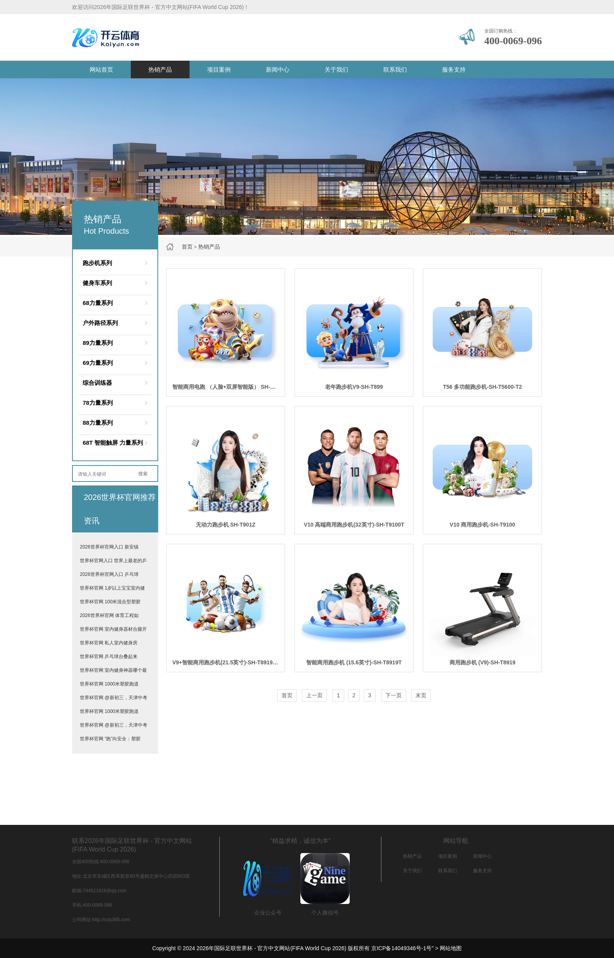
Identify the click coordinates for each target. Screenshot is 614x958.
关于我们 (336, 69)
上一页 (314, 695)
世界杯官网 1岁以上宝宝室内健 (112, 588)
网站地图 (451, 948)
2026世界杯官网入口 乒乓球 (109, 574)
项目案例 (219, 69)
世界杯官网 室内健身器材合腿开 (113, 629)
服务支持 (454, 69)
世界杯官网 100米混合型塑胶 (110, 601)
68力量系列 (98, 302)
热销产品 (160, 69)
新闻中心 (277, 69)
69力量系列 (98, 362)
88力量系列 (98, 422)
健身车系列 (97, 283)
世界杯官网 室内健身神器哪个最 (113, 670)
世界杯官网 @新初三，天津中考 (113, 697)
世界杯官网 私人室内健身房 (108, 643)
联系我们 (395, 69)
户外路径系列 (100, 322)
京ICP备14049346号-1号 (401, 948)
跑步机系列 (97, 263)
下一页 (393, 695)
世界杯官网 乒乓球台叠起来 (108, 656)
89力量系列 (98, 342)
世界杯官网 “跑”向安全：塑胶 (110, 739)
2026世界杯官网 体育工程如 (109, 615)
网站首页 (101, 69)
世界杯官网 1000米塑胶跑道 (109, 684)
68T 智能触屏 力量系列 (113, 442)
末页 (420, 695)
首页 (187, 247)
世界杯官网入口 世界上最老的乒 (113, 560)
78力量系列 (98, 402)
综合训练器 (97, 382)
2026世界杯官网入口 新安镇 (109, 547)
